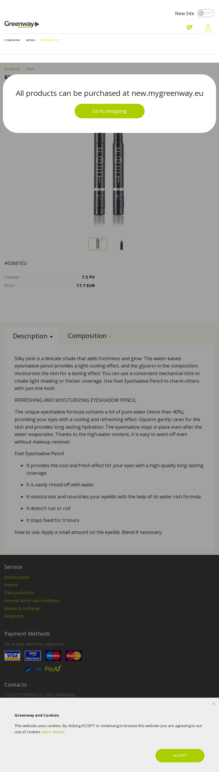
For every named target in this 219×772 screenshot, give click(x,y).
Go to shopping (109, 111)
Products (50, 40)
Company (12, 40)
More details (53, 731)
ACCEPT (180, 755)
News (31, 40)
